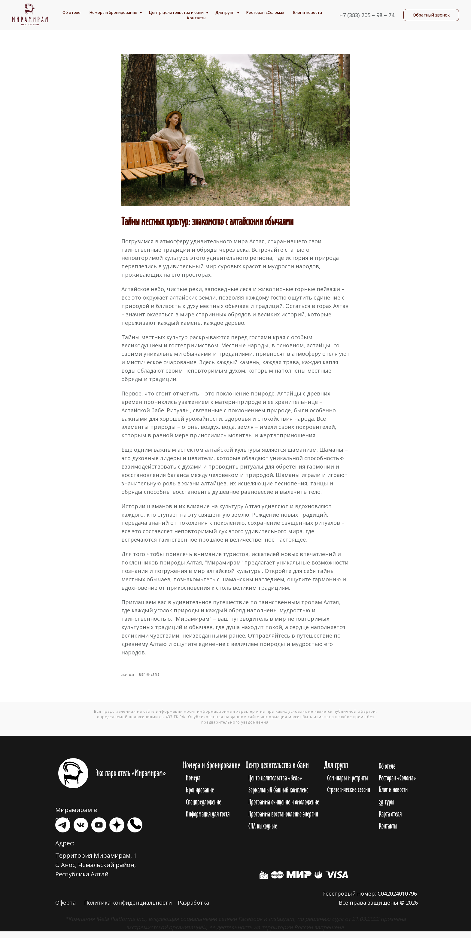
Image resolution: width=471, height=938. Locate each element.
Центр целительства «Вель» (275, 784)
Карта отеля (390, 820)
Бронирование (200, 796)
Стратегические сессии (348, 796)
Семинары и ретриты (347, 784)
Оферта (65, 909)
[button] (431, 15)
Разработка (193, 909)
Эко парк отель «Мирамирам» (131, 779)
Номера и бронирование (114, 12)
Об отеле (71, 12)
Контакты (196, 17)
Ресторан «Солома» (265, 12)
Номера (193, 784)
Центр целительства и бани (177, 12)
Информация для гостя (207, 820)
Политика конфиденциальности (128, 909)
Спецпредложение (203, 808)
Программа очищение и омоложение (283, 808)
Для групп (225, 12)
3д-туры (386, 808)
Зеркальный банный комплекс (278, 796)
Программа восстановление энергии (283, 820)
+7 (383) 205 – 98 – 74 (366, 15)
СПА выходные (262, 832)
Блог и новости (307, 12)
